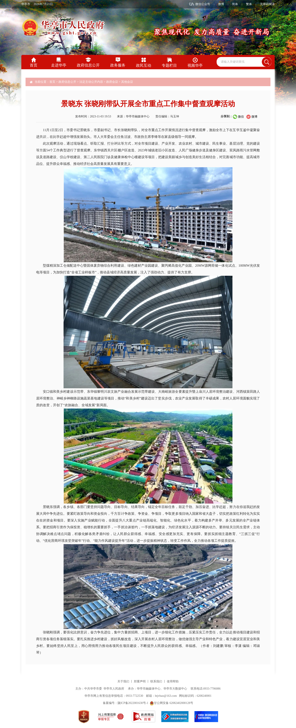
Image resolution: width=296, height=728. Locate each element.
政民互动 (143, 65)
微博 (221, 4)
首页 (33, 65)
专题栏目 (169, 65)
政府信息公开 (88, 65)
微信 (241, 116)
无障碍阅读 (267, 4)
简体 (235, 4)
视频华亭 (195, 65)
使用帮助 (173, 681)
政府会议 (112, 81)
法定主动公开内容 (91, 81)
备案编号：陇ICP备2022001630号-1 (125, 703)
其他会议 (127, 81)
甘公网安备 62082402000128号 (171, 703)
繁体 (249, 4)
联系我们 (156, 681)
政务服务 (117, 65)
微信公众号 (202, 4)
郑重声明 (140, 681)
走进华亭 (58, 65)
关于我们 (123, 681)
